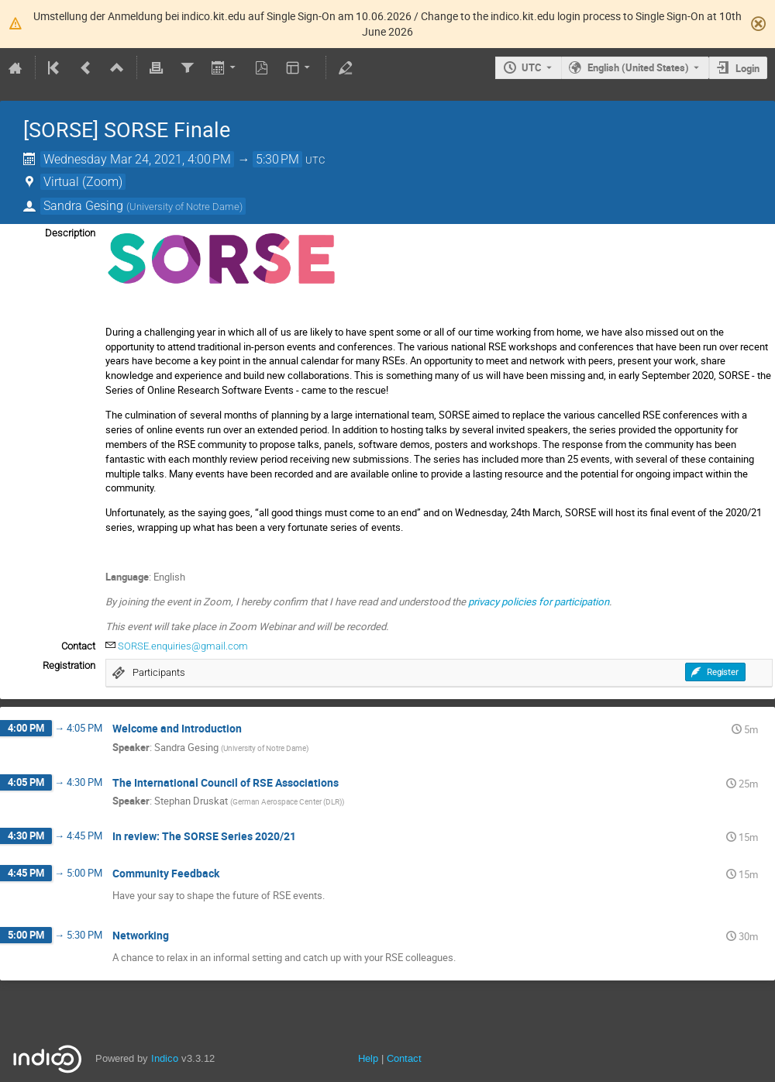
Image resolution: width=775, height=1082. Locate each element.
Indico (164, 1058)
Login (747, 68)
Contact (404, 1058)
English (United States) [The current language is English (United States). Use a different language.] (638, 67)
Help (368, 1058)
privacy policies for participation (538, 601)
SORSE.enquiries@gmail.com (183, 646)
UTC (532, 67)
